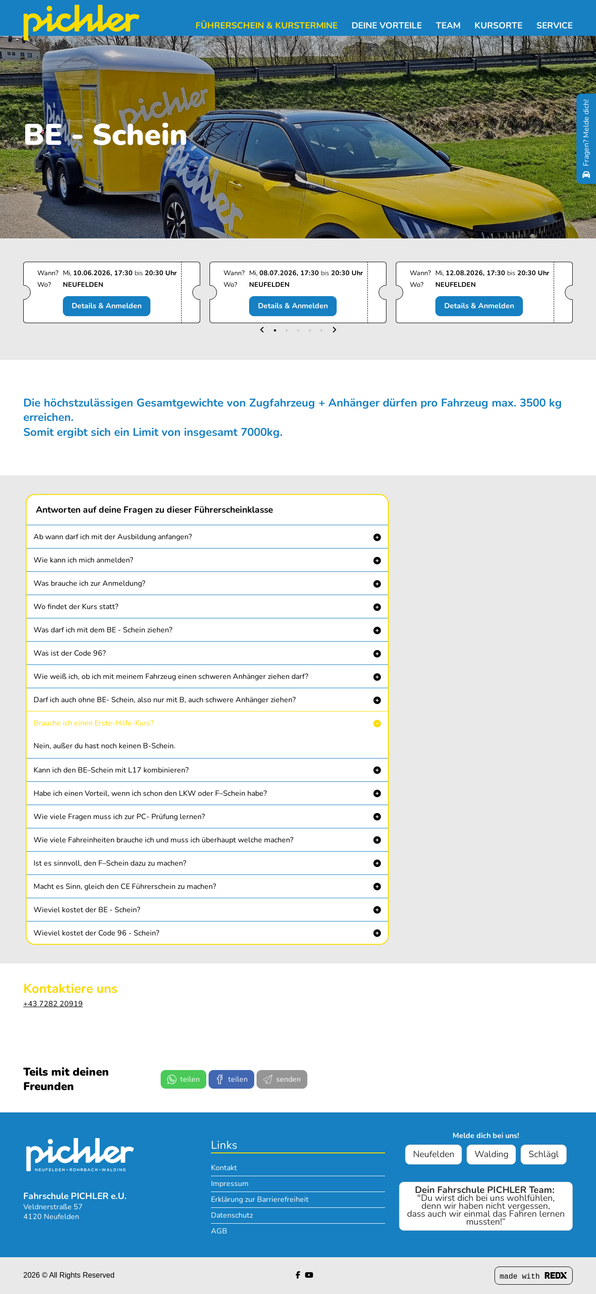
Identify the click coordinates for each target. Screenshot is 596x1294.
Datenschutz (232, 1215)
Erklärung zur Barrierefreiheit (260, 1199)
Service (554, 26)
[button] (262, 330)
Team (448, 26)
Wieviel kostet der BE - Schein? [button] (87, 910)
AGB (219, 1231)
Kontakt (224, 1168)
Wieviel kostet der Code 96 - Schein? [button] (96, 933)
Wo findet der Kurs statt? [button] (76, 607)
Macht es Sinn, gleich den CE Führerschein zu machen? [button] (125, 886)
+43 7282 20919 (53, 1004)
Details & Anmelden (107, 306)
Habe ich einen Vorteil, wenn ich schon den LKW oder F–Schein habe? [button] (150, 793)
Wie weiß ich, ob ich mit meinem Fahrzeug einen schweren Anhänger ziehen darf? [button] (171, 676)
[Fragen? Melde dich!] (586, 139)
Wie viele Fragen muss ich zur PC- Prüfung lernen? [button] (119, 817)
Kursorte (498, 26)
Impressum (230, 1184)
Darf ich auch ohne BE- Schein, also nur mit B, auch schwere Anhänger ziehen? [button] (165, 700)
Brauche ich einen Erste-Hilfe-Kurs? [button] (94, 723)
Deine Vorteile (387, 26)
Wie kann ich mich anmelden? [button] (83, 560)
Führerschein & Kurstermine (267, 26)
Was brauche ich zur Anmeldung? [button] (89, 583)
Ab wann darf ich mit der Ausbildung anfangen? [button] (113, 537)
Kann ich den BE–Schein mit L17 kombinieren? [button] (111, 770)
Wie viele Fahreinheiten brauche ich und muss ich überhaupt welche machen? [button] (163, 840)
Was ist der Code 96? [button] (70, 653)
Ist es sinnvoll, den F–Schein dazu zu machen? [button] (110, 863)
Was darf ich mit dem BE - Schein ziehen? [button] (103, 630)
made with (534, 1276)
